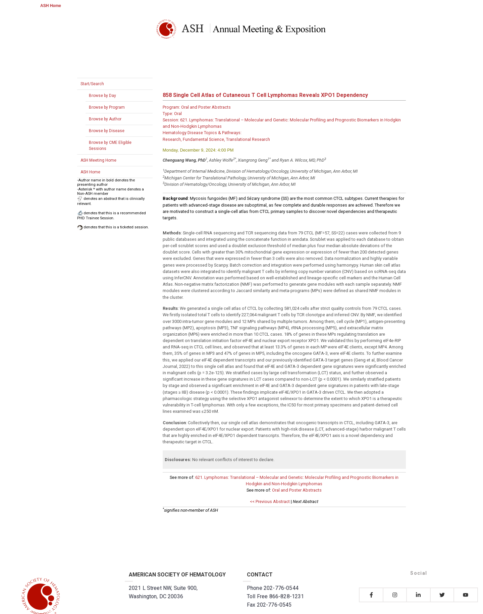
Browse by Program (107, 107)
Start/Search (92, 83)
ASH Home (50, 5)
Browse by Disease (106, 130)
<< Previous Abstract (270, 501)
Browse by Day (102, 95)
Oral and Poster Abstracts (297, 490)
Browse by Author (105, 119)
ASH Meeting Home (98, 160)
